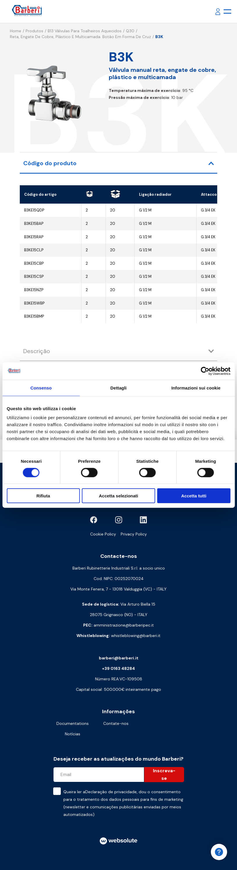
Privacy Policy (134, 534)
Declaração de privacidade (111, 791)
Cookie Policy (103, 534)
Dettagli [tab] (119, 387)
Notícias (72, 733)
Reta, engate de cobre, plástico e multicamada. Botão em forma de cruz (80, 36)
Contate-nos (116, 723)
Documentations (72, 723)
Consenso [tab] (41, 387)
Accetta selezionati (118, 495)
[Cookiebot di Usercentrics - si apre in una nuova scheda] (204, 370)
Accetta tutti (193, 495)
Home (15, 30)
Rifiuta (43, 495)
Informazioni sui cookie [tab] (195, 387)
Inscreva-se (164, 774)
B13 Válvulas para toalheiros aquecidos (85, 30)
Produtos (34, 30)
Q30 (130, 30)
